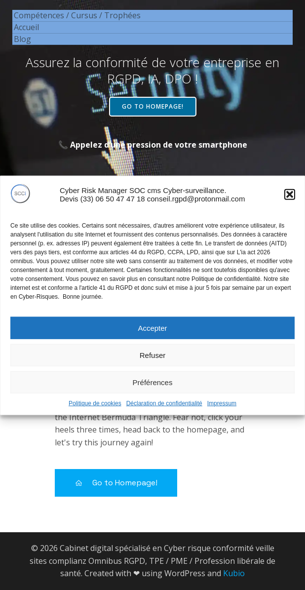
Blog (22, 39)
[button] (290, 199)
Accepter (152, 333)
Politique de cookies (95, 408)
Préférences (153, 387)
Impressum (221, 408)
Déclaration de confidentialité (164, 408)
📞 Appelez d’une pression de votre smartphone (152, 144)
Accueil (26, 27)
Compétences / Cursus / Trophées (77, 15)
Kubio (234, 573)
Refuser (153, 360)
